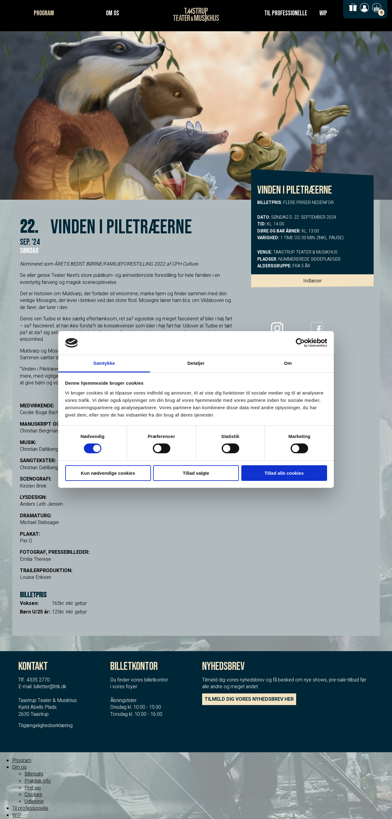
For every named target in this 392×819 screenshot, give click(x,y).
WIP (323, 13)
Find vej (32, 787)
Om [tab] (288, 363)
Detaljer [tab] (196, 363)
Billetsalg (33, 774)
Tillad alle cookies (283, 473)
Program (44, 13)
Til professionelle (285, 13)
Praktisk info (37, 781)
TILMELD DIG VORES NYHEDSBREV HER (249, 699)
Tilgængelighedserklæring (45, 725)
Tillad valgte (196, 473)
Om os (112, 13)
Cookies (33, 794)
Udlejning (33, 801)
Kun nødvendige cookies (108, 473)
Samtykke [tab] (104, 363)
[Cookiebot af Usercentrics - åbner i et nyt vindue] (300, 342)
